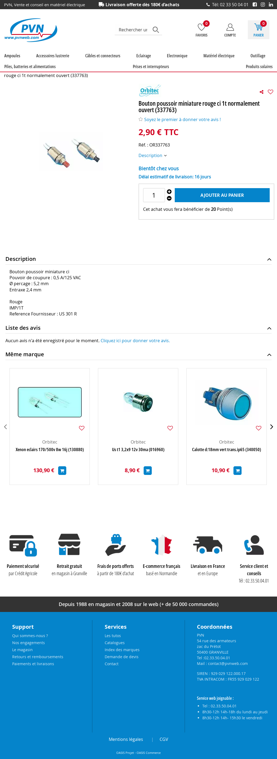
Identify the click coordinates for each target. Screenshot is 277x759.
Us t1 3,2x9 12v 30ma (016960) (138, 455)
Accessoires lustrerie (36, 62)
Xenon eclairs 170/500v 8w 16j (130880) (50, 455)
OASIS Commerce (149, 753)
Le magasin (22, 649)
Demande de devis (121, 656)
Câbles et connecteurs (73, 62)
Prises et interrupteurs (257, 62)
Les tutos (113, 635)
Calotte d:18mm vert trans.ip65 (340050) (226, 455)
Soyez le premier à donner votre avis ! (179, 125)
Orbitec (49, 448)
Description (150, 161)
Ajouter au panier (222, 201)
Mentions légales (126, 739)
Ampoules (9, 62)
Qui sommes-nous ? (30, 635)
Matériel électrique (149, 62)
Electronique (121, 62)
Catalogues (115, 642)
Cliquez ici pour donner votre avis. (135, 346)
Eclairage (100, 62)
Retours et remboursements (37, 656)
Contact (111, 663)
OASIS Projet (125, 753)
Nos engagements (28, 642)
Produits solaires (14, 72)
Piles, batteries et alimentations (210, 62)
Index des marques (122, 649)
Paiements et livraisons (33, 663)
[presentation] (5, 432)
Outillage (174, 62)
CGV (164, 739)
